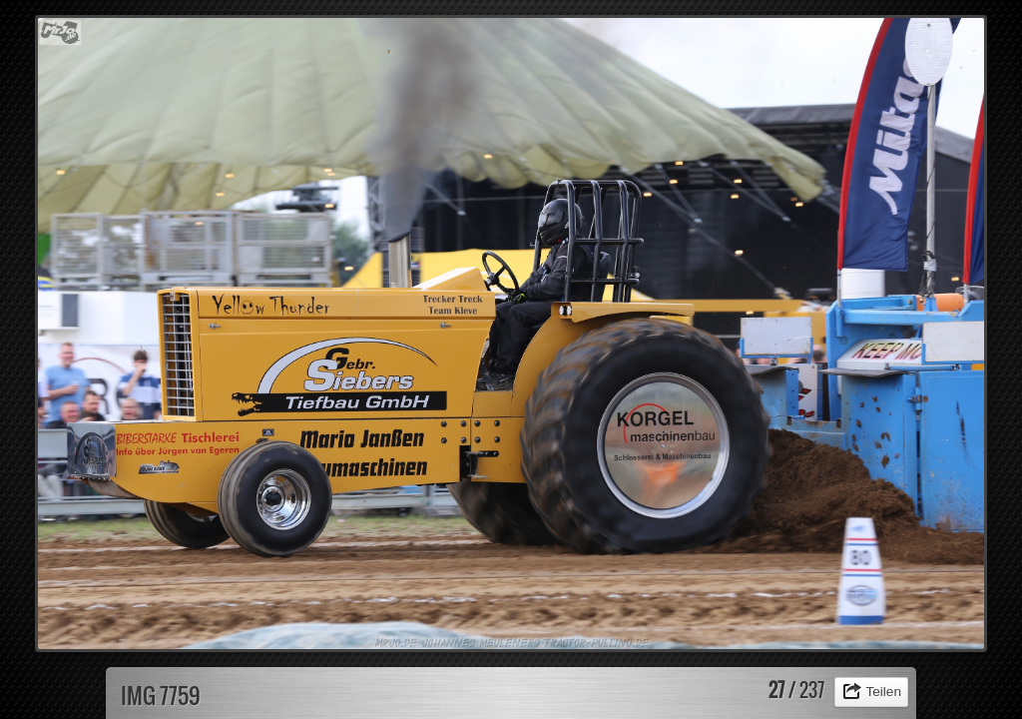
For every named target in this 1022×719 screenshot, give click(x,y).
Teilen (883, 691)
